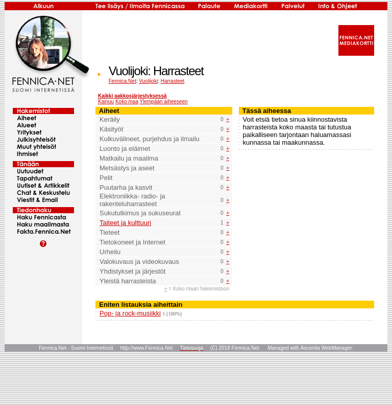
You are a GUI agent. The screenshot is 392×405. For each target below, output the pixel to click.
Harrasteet (173, 81)
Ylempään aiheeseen (164, 101)
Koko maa (126, 101)
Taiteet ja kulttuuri (125, 223)
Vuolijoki (148, 81)
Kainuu (106, 101)
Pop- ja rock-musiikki (130, 313)
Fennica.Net (122, 81)
